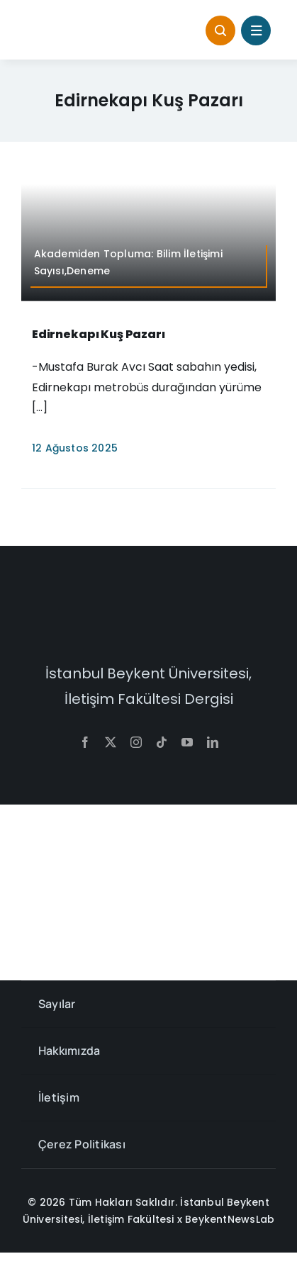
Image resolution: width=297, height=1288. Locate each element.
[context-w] (148, 608)
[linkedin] (212, 742)
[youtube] (187, 742)
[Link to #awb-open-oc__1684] (256, 30)
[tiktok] (161, 742)
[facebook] (85, 742)
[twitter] (110, 742)
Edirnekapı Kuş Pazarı (98, 334)
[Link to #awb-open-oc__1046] (220, 30)
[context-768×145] (81, 24)
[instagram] (136, 742)
